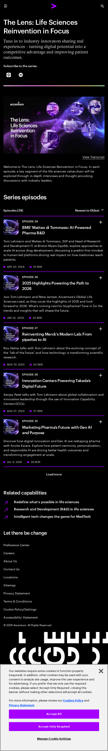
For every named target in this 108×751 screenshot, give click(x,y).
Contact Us (11, 569)
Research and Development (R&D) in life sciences (54, 508)
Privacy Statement (16, 593)
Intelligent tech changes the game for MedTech (52, 516)
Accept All (53, 714)
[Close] (101, 671)
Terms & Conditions (17, 601)
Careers (9, 553)
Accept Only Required (54, 726)
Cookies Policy (73, 700)
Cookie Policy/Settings (19, 609)
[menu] (5, 6)
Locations (10, 577)
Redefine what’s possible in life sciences (46, 501)
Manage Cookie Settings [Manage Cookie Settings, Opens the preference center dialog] (54, 738)
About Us (10, 561)
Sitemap (9, 585)
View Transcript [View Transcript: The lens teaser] (93, 156)
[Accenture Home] (54, 6)
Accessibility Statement (20, 617)
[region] (54, 707)
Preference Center (16, 545)
